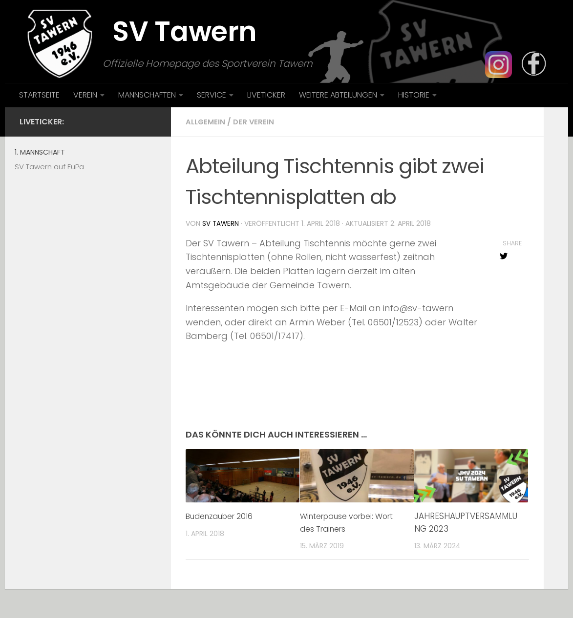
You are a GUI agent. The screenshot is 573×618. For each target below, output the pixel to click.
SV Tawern (221, 223)
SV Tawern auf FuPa (49, 166)
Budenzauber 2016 (223, 515)
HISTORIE (413, 94)
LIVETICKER (266, 94)
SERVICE (211, 94)
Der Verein (256, 121)
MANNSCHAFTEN (147, 94)
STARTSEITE (39, 94)
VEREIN (85, 94)
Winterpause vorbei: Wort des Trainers (341, 522)
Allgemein (206, 121)
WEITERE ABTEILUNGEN (338, 94)
